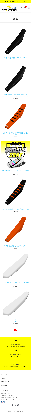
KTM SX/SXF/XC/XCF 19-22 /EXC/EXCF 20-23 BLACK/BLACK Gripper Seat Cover (15, 58)
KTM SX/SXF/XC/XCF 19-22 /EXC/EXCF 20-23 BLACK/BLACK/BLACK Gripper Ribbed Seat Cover (15, 95)
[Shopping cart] (25, 8)
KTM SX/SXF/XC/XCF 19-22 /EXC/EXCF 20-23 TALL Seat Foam (15, 320)
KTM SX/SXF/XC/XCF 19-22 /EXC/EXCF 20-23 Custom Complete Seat (15, 171)
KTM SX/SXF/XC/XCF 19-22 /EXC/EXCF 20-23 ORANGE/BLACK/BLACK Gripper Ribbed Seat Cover (15, 208)
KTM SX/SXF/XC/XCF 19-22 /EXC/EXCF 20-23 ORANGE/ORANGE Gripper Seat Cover (15, 246)
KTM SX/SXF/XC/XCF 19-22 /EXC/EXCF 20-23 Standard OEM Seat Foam (15, 283)
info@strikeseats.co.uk (11, 397)
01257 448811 (9, 395)
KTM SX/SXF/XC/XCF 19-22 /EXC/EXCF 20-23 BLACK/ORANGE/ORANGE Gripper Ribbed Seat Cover (15, 133)
